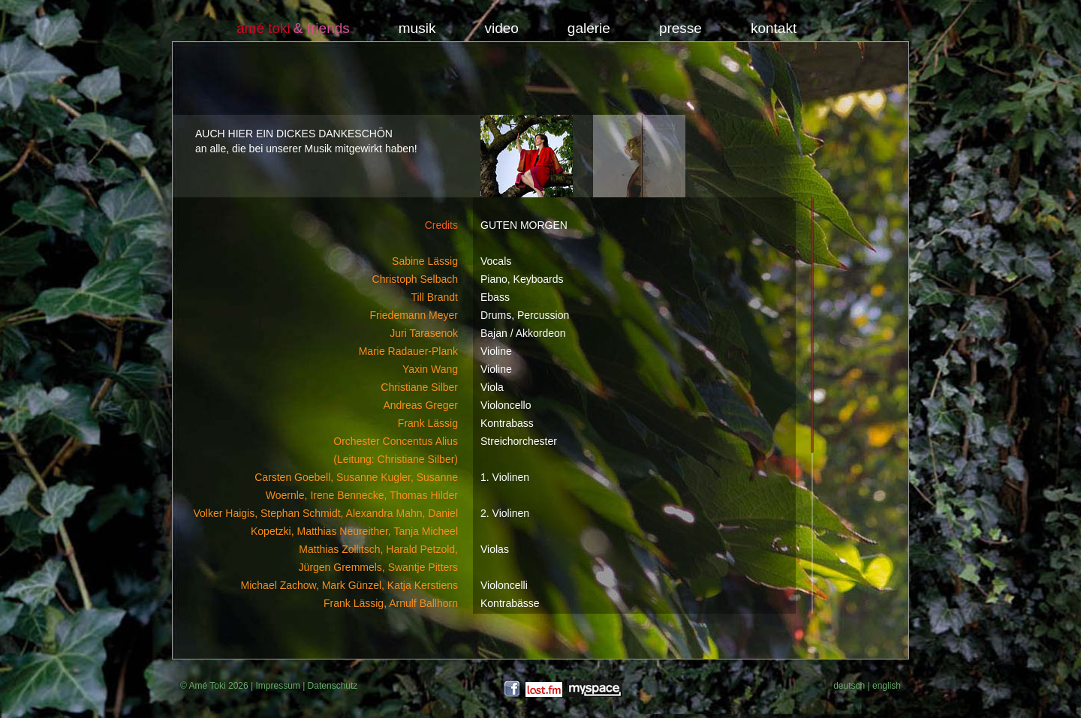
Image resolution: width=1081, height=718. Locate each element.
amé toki (263, 28)
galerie (589, 28)
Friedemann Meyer (414, 315)
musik (417, 28)
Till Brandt (434, 297)
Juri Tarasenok (424, 333)
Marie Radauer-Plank (408, 351)
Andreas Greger (420, 405)
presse (680, 28)
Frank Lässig (428, 423)
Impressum (277, 685)
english (886, 685)
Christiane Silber (419, 387)
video (501, 28)
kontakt (773, 28)
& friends (322, 28)
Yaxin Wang (430, 369)
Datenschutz (333, 685)
